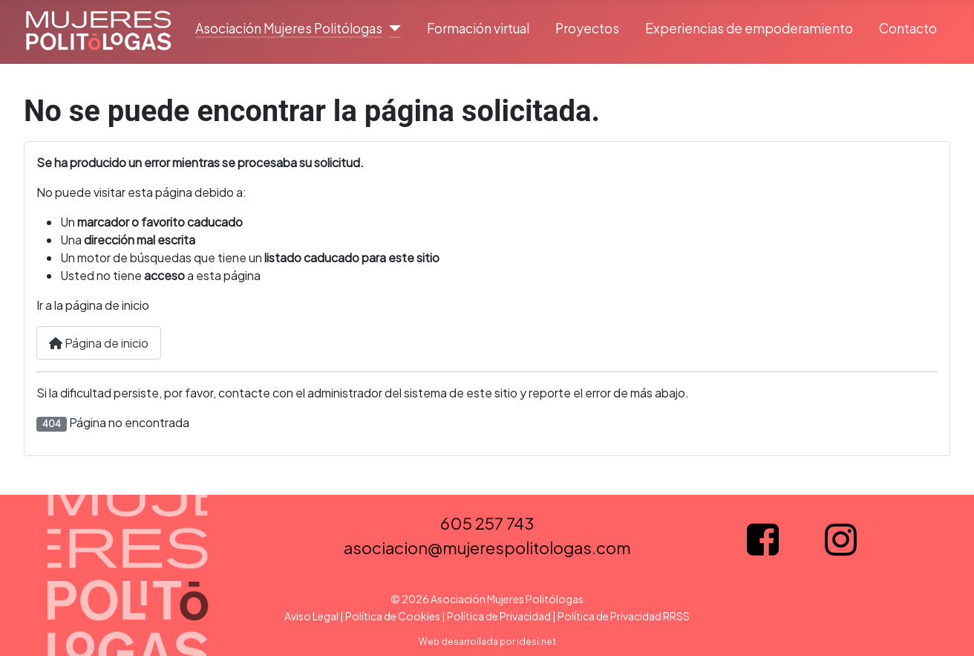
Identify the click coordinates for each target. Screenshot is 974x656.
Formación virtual (478, 28)
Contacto (908, 28)
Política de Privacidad (499, 616)
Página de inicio (98, 343)
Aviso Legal (311, 616)
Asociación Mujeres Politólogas (288, 28)
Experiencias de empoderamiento (749, 28)
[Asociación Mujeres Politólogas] (391, 28)
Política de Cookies (392, 616)
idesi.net (536, 641)
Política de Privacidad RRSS (624, 616)
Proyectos (587, 28)
